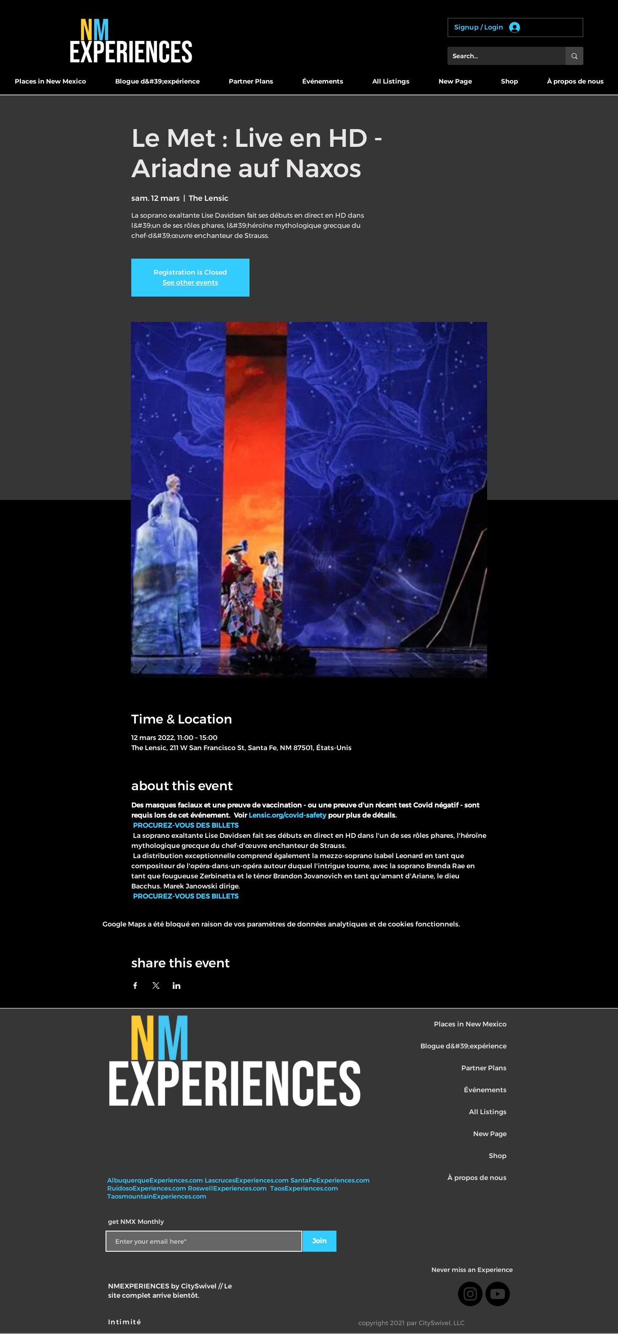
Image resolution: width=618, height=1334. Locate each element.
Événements (485, 1090)
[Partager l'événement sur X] (156, 985)
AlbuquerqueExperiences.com (156, 1180)
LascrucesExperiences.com (247, 1180)
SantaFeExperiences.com (330, 1180)
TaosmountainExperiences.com (156, 1196)
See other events (190, 282)
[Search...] (500, 56)
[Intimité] (125, 1322)
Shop (498, 1156)
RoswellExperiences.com (228, 1188)
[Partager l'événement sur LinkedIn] (177, 985)
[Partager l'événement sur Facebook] (135, 985)
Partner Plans (484, 1068)
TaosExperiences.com (305, 1188)
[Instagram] (470, 1294)
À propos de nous (477, 1178)
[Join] (319, 1241)
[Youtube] (497, 1294)
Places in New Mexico (470, 1024)
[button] (50, 81)
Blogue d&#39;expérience (463, 1046)
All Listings (488, 1112)
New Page (490, 1134)
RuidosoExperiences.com (146, 1188)
